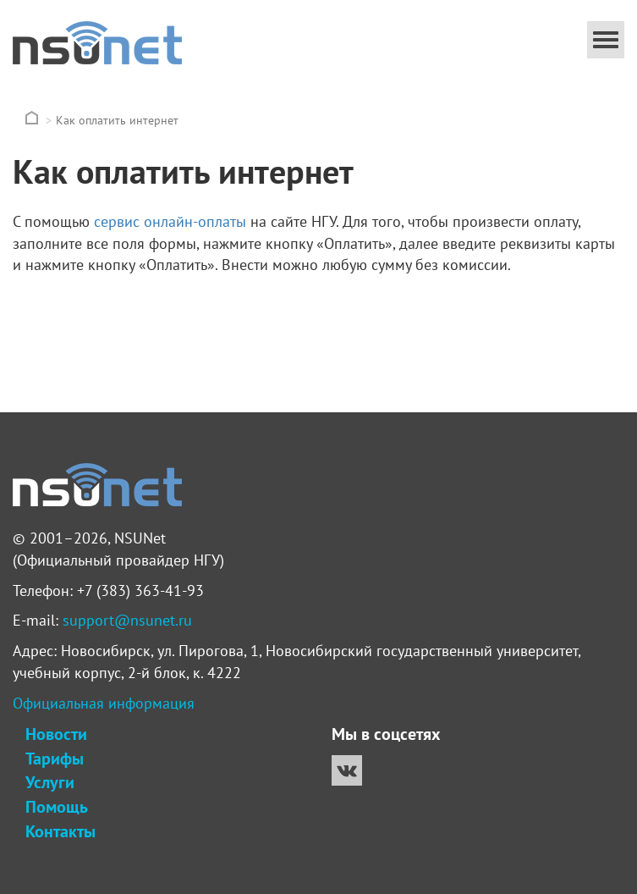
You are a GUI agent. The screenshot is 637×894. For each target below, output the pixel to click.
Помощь (56, 807)
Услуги (49, 782)
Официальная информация (104, 703)
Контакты (60, 831)
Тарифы (54, 759)
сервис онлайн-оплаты (170, 221)
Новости (56, 734)
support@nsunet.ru (127, 620)
